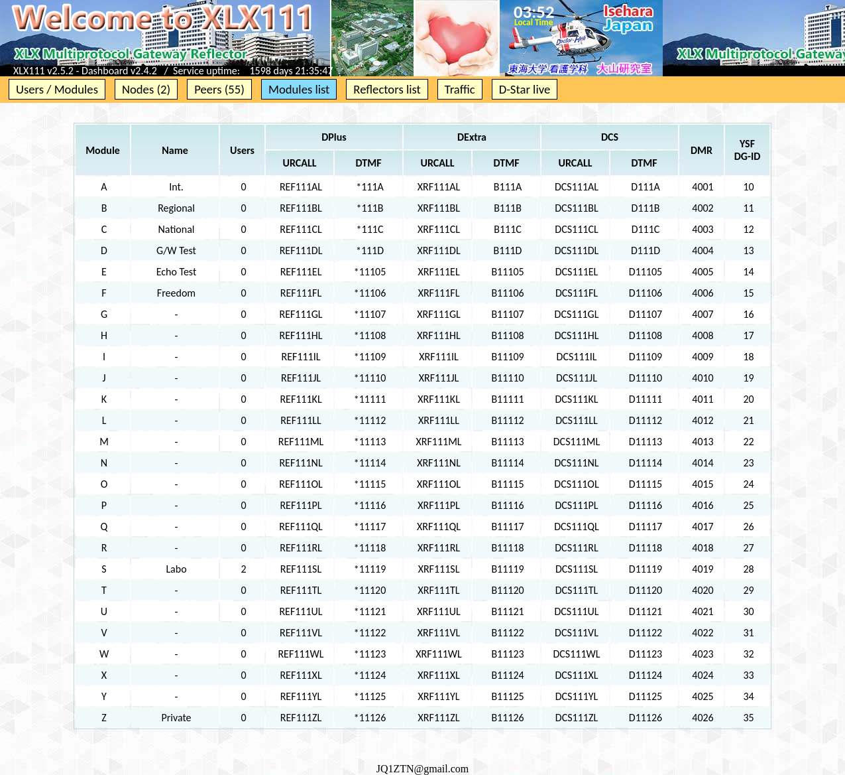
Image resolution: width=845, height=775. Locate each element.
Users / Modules (57, 89)
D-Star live (525, 89)
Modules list (298, 89)
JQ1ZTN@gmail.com (422, 768)
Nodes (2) (146, 89)
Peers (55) (219, 89)
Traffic (460, 89)
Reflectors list (386, 89)
